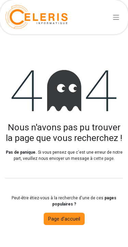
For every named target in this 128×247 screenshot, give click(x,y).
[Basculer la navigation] (116, 17)
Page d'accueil (64, 219)
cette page (104, 158)
